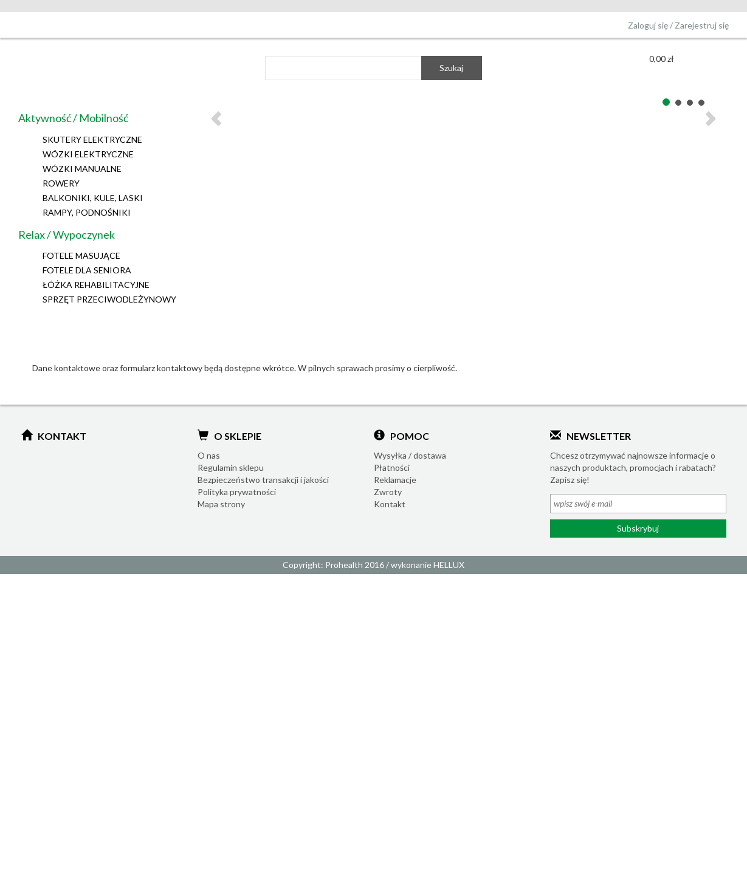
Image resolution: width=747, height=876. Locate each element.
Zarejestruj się (702, 25)
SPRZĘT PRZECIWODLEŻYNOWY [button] (109, 299)
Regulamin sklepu (231, 467)
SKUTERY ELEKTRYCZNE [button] (92, 139)
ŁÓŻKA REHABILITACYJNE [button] (96, 284)
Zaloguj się (648, 25)
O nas (209, 455)
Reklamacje (395, 479)
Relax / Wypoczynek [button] (66, 234)
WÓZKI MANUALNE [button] (82, 168)
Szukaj (451, 68)
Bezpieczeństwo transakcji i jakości (263, 479)
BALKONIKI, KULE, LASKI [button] (93, 198)
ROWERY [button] (61, 183)
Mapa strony (221, 504)
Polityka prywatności (237, 492)
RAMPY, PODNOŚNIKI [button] (87, 212)
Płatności (392, 467)
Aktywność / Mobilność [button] (73, 118)
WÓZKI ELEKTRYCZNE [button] (88, 154)
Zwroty (388, 492)
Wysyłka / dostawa (410, 455)
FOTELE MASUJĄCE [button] (81, 255)
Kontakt (389, 504)
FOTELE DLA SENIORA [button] (87, 270)
